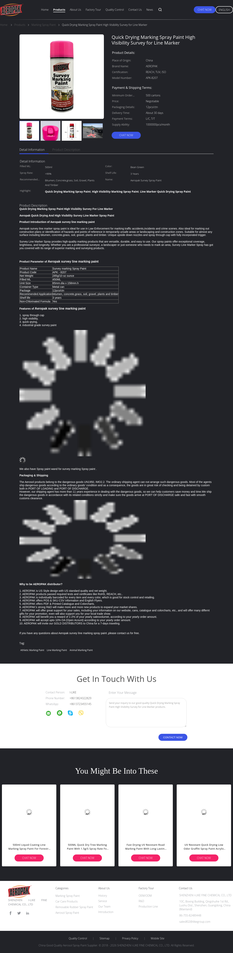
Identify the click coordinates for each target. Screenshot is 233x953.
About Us (75, 9)
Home (45, 9)
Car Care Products (67, 901)
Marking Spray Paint (68, 896)
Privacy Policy (130, 938)
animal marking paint (81, 650)
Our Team (104, 906)
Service (102, 901)
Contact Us (135, 9)
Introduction (105, 912)
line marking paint (57, 650)
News (149, 9)
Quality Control (115, 9)
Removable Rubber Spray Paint (74, 907)
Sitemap (105, 938)
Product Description (66, 149)
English (224, 10)
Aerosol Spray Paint (67, 913)
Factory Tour (93, 9)
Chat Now (204, 9)
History (102, 895)
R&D (141, 901)
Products (59, 9)
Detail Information (32, 149)
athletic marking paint (32, 650)
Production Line (148, 906)
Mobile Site (157, 938)
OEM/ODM (145, 895)
